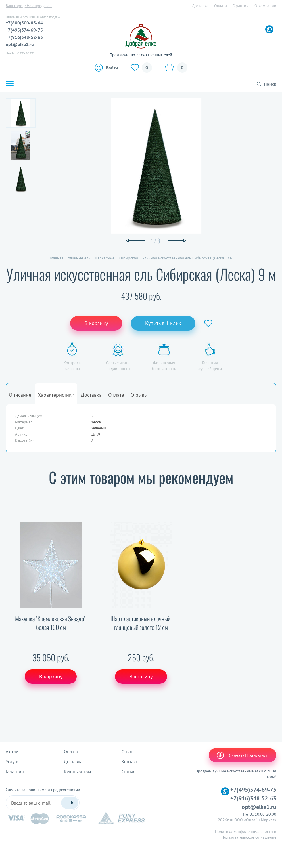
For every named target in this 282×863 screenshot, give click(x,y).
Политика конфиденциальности (244, 831)
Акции (12, 751)
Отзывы (139, 395)
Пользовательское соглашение (248, 837)
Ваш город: (29, 5)
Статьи (128, 771)
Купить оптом (77, 771)
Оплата (220, 5)
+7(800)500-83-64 (24, 23)
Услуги (12, 761)
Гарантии (241, 5)
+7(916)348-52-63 (24, 37)
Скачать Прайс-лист (242, 755)
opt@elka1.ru (20, 44)
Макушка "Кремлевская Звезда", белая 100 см (51, 623)
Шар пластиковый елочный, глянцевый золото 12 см (141, 623)
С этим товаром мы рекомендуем (141, 477)
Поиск (270, 84)
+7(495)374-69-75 (24, 30)
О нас (127, 751)
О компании (265, 5)
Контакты (131, 761)
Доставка (200, 5)
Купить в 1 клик (163, 323)
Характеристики (56, 395)
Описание (20, 395)
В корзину (96, 323)
